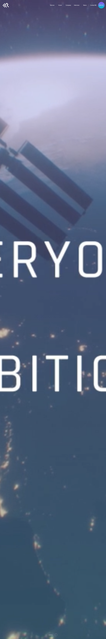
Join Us (101, 5)
